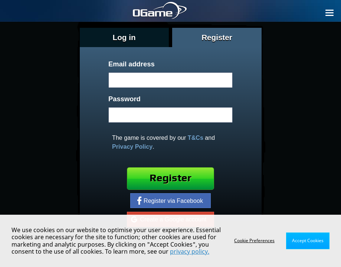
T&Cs (195, 137)
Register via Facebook (170, 201)
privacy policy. (189, 251)
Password (124, 99)
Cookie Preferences (254, 240)
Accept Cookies (308, 240)
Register (170, 178)
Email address (131, 64)
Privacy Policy (132, 146)
